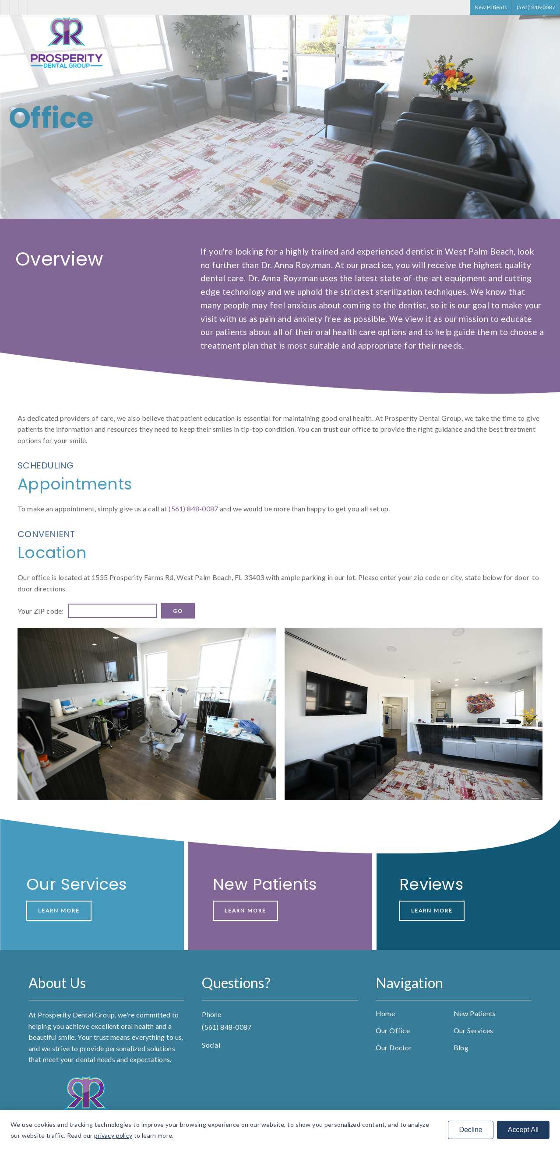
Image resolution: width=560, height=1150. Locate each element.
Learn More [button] (59, 910)
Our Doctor (394, 1047)
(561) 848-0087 (193, 508)
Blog (461, 1047)
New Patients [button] (491, 7)
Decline (470, 1129)
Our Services (473, 1030)
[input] (112, 611)
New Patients (475, 1013)
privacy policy (113, 1135)
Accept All (523, 1129)
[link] (68, 67)
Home (385, 1013)
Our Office (393, 1030)
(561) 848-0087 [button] (536, 7)
